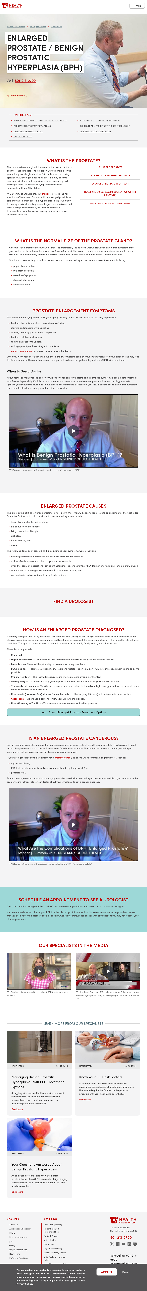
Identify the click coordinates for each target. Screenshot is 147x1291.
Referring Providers (18, 1258)
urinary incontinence (21, 350)
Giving (12, 1245)
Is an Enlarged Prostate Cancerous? (100, 120)
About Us (13, 1224)
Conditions (56, 26)
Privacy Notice (24, 1283)
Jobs (11, 1241)
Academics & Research (20, 1228)
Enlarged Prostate (110, 167)
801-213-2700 (25, 80)
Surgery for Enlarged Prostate (110, 175)
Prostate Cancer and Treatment (110, 203)
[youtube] (123, 1244)
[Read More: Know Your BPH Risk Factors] (107, 1046)
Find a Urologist (22, 136)
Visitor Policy (50, 1240)
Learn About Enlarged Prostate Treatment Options (73, 712)
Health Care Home (16, 26)
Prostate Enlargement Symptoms (32, 126)
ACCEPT (106, 1272)
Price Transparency (53, 1224)
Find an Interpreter (18, 1237)
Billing (12, 1233)
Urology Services (38, 26)
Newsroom (14, 1253)
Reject (126, 1272)
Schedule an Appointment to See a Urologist (105, 126)
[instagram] (135, 1244)
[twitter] (112, 1244)
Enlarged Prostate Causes (28, 131)
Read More (17, 1109)
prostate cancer (62, 757)
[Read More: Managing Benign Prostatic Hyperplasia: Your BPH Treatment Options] (39, 1046)
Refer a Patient (17, 95)
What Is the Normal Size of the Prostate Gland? (39, 120)
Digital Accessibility (53, 1248)
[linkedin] (129, 1244)
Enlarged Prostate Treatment (110, 183)
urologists (46, 193)
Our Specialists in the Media (95, 131)
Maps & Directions (18, 1249)
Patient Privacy (51, 1236)
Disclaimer (49, 1244)
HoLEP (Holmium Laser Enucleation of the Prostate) (110, 193)
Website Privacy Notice (55, 1252)
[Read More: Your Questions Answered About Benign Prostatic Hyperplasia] (39, 1133)
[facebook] (117, 1244)
